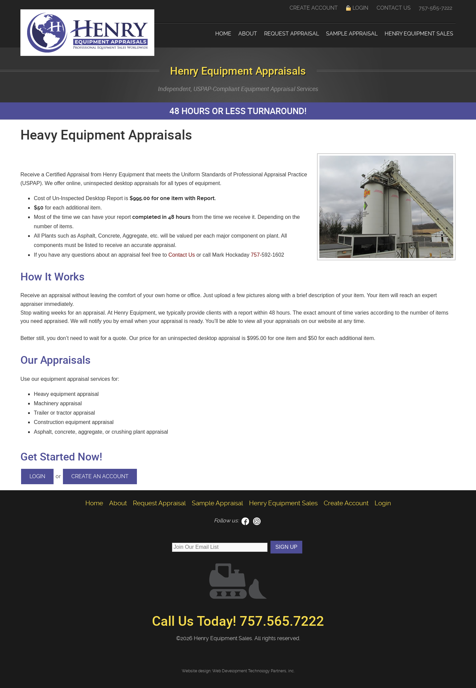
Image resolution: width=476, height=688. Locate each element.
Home (223, 33)
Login (360, 8)
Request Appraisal (291, 33)
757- (256, 255)
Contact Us (394, 8)
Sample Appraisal (352, 33)
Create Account (314, 8)
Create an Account (100, 476)
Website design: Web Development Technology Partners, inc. (238, 671)
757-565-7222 (435, 8)
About (247, 33)
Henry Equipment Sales (419, 33)
